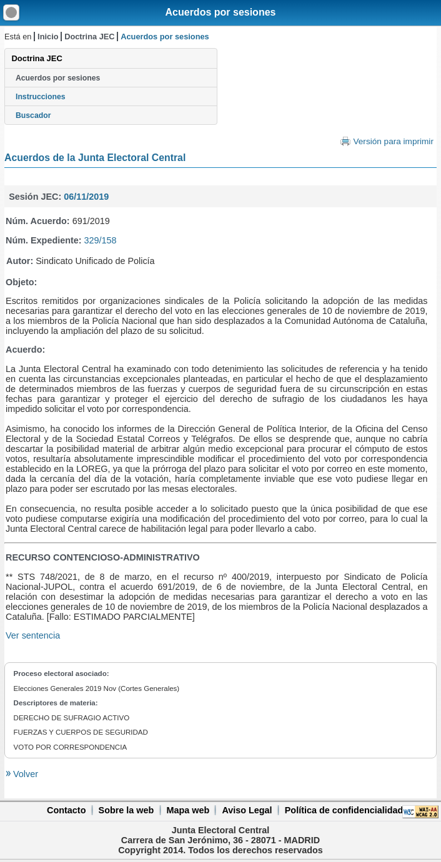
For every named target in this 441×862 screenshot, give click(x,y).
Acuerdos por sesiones (221, 12)
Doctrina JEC (89, 36)
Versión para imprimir (393, 141)
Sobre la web (126, 810)
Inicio (47, 36)
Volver (24, 774)
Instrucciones (41, 96)
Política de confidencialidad (344, 810)
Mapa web (187, 810)
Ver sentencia (33, 635)
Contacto (66, 810)
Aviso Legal (247, 810)
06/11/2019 (86, 197)
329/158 (100, 240)
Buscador (33, 115)
